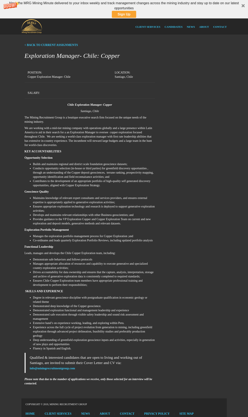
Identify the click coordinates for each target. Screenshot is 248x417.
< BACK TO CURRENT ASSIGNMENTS (51, 45)
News (191, 26)
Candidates (174, 26)
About (204, 26)
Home (30, 413)
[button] (124, 9)
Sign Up (124, 14)
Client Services (147, 26)
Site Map (186, 413)
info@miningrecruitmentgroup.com (52, 368)
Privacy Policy (157, 413)
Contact (220, 26)
